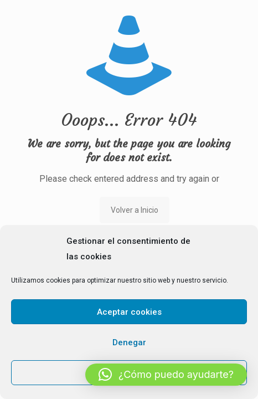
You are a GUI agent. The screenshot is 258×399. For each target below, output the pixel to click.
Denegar (129, 342)
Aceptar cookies (129, 312)
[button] (166, 375)
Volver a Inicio (134, 210)
